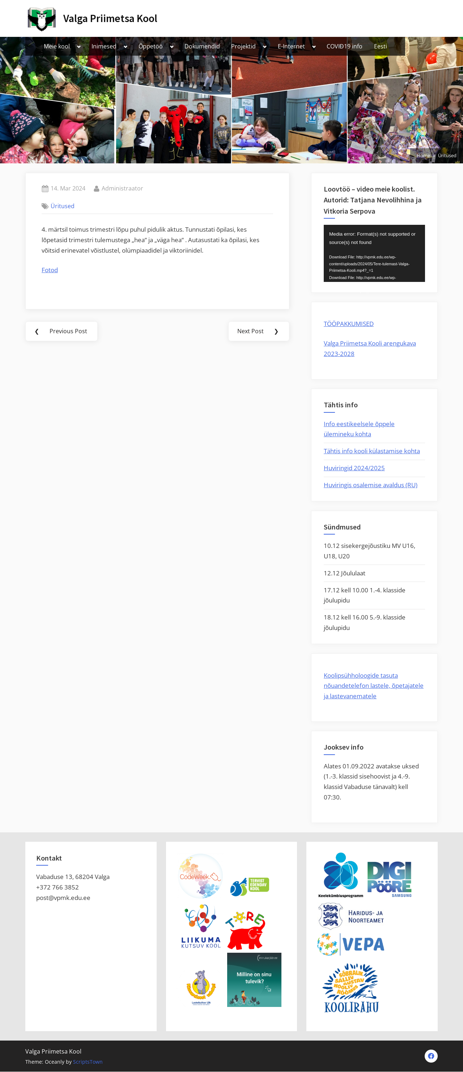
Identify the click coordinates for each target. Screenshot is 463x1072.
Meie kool (57, 46)
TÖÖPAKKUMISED (349, 324)
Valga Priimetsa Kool (110, 18)
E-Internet (291, 46)
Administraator (122, 188)
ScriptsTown (88, 1061)
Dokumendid (202, 46)
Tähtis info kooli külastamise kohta (372, 451)
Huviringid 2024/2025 (354, 468)
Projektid (243, 46)
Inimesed (104, 46)
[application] (374, 253)
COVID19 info (344, 46)
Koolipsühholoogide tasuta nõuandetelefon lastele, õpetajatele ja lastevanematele (374, 685)
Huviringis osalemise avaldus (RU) (370, 485)
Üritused (63, 206)
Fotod (50, 270)
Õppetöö (151, 46)
